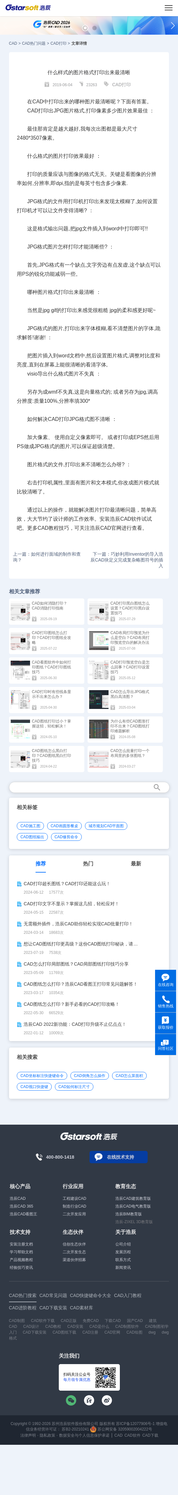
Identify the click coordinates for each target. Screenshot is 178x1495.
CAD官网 (112, 1332)
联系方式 (123, 1259)
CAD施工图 (30, 826)
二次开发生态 (74, 1252)
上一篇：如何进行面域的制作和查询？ (47, 556)
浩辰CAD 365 (21, 1206)
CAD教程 (53, 1326)
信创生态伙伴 (74, 1244)
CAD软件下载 (43, 1320)
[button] (85, 28)
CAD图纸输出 (32, 837)
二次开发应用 (74, 1214)
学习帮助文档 (21, 1252)
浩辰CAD (18, 1198)
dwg (152, 1332)
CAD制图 (17, 1320)
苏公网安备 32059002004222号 (121, 1429)
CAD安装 (75, 1326)
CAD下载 (150, 1435)
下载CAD (112, 1320)
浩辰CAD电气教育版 (133, 1206)
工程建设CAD (74, 1198)
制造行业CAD (74, 1206)
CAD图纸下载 (64, 1332)
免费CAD (91, 1320)
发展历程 (123, 1252)
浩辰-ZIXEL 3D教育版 (134, 1222)
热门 (88, 863)
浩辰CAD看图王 (23, 1214)
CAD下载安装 (34, 1332)
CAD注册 (90, 1332)
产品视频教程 (21, 1259)
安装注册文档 (21, 1244)
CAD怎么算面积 (129, 1075)
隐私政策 (47, 1435)
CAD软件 (132, 1435)
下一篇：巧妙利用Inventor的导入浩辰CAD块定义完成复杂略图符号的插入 (126, 559)
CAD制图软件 (127, 1326)
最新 (136, 863)
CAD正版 (69, 1320)
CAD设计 (31, 1326)
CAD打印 (58, 43)
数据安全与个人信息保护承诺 (84, 1435)
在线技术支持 (120, 1157)
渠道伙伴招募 (74, 1259)
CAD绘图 (134, 1332)
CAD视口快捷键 (34, 1086)
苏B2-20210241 (75, 1429)
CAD (13, 43)
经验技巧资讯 (21, 1267)
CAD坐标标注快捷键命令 (41, 1075)
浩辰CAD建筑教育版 (133, 1198)
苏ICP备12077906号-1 (135, 1423)
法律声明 (28, 1435)
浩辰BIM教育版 (128, 1214)
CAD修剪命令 (66, 837)
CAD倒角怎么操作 (89, 1075)
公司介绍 (123, 1244)
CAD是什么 (99, 1326)
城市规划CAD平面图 (106, 826)
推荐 (41, 863)
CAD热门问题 (34, 43)
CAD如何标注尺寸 (74, 1086)
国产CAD (135, 1320)
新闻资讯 (123, 1267)
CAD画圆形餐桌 (64, 826)
